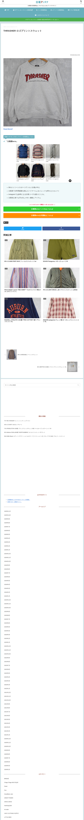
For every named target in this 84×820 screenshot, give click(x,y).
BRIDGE (6, 738)
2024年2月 (7, 552)
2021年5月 (7, 679)
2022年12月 (7, 606)
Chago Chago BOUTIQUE (11, 742)
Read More (7, 129)
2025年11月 (7, 471)
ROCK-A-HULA (8, 784)
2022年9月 (7, 617)
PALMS (6, 781)
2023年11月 (7, 563)
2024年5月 (7, 540)
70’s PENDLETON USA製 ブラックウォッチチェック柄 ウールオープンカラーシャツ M (27, 388)
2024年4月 (7, 544)
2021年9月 (7, 664)
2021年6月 (7, 675)
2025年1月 (7, 509)
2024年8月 (7, 529)
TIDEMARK (7, 800)
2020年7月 (7, 717)
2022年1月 (7, 648)
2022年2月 (7, 644)
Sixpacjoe (6, 792)
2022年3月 (7, 640)
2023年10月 (7, 567)
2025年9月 (7, 479)
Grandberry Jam (8, 754)
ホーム (30, 815)
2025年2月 (7, 505)
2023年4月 (7, 590)
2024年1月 (7, 556)
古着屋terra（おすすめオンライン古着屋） (18, 459)
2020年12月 (7, 698)
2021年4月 (7, 683)
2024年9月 (7, 525)
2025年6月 (7, 490)
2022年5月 (7, 633)
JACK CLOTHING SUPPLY (11, 773)
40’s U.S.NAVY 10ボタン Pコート (13, 384)
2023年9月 (7, 571)
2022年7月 (7, 625)
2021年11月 (7, 656)
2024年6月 (7, 536)
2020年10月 (7, 706)
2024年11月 (7, 517)
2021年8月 (7, 667)
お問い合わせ (51, 815)
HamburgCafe (8, 765)
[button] (78, 345)
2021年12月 (7, 652)
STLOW (6, 796)
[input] (42, 345)
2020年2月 (7, 729)
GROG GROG (8, 761)
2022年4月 (7, 637)
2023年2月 (7, 598)
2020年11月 (7, 702)
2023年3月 (7, 594)
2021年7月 (7, 671)
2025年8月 (7, 482)
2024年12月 (7, 513)
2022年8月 (7, 621)
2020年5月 (7, 725)
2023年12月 (7, 559)
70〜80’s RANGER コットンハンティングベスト (17, 380)
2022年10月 (7, 613)
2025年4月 (7, 498)
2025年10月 (7, 475)
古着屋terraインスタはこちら (42, 209)
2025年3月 (7, 502)
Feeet (6, 222)
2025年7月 (7, 486)
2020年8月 (7, 714)
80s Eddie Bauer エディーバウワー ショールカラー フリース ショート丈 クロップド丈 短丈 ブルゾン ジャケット (34, 396)
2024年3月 (7, 548)
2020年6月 (7, 721)
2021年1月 (7, 694)
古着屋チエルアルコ (9, 804)
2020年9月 (7, 710)
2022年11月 (7, 610)
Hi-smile (6, 769)
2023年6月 (7, 583)
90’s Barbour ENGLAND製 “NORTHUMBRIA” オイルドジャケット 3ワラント (24, 392)
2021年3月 (7, 687)
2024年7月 (7, 532)
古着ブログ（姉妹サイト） (14, 461)
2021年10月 (7, 660)
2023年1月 (7, 602)
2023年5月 (7, 586)
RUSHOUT (7, 788)
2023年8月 (7, 575)
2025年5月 (7, 494)
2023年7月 (7, 579)
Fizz (5, 750)
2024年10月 (7, 521)
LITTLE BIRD (7, 777)
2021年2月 (7, 691)
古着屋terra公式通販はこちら (42, 215)
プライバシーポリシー (40, 815)
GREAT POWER (8, 757)
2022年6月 (7, 629)
